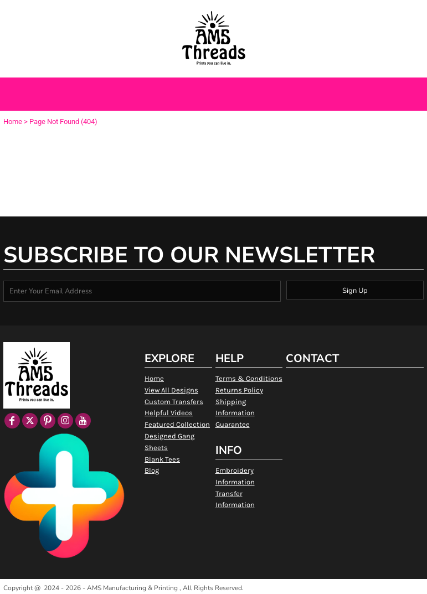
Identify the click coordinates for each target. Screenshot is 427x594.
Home (12, 121)
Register (387, 12)
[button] (60, 13)
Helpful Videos (169, 413)
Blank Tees (162, 459)
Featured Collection (177, 424)
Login (352, 12)
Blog (152, 470)
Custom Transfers (174, 401)
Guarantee (232, 424)
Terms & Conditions (248, 378)
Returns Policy (239, 390)
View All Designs (171, 390)
